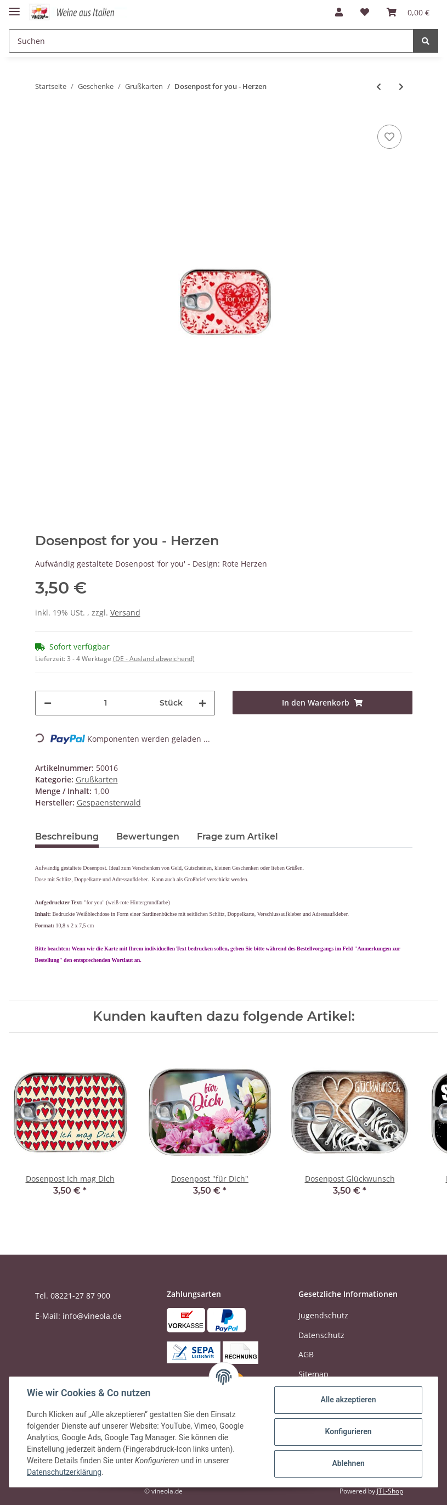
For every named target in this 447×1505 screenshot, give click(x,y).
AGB (306, 1354)
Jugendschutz (323, 1315)
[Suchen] (211, 41)
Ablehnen (348, 1463)
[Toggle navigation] (14, 7)
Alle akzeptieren (348, 1399)
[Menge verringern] (48, 703)
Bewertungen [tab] (147, 836)
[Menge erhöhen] (202, 703)
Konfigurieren (348, 1431)
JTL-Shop (390, 1491)
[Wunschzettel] (365, 12)
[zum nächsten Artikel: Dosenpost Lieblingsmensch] (401, 86)
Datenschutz (321, 1335)
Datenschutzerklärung (64, 1472)
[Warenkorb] (408, 12)
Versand (125, 612)
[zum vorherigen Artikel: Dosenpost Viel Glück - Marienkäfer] (378, 86)
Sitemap (313, 1374)
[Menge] (105, 703)
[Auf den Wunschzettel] (389, 137)
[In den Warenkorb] (322, 702)
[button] (339, 12)
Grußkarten (97, 779)
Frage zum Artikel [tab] (237, 836)
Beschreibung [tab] (67, 836)
